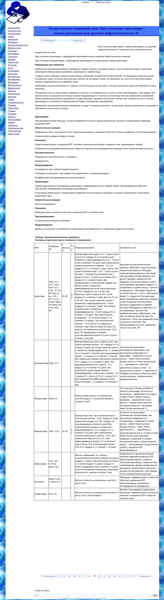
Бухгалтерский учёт (18, 45)
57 (84, 576)
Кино (10, 68)
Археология (14, 28)
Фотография (14, 120)
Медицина (13, 82)
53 (64, 576)
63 (115, 576)
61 (104, 576)
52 (59, 576)
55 (74, 576)
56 (79, 576)
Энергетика (14, 134)
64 (120, 576)
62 (109, 576)
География (13, 54)
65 (125, 576)
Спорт (11, 100)
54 (69, 576)
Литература (14, 77)
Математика (14, 79)
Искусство (13, 62)
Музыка (12, 91)
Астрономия (14, 34)
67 (135, 576)
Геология (12, 57)
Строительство (16, 102)
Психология (14, 94)
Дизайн (11, 59)
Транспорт (13, 108)
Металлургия (14, 85)
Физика (12, 117)
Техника (12, 105)
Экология (13, 125)
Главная (85, 2)
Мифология (14, 88)
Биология (13, 39)
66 (130, 576)
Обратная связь (103, 2)
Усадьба (12, 114)
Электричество (15, 128)
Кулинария (13, 71)
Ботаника (13, 42)
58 (90, 576)
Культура (12, 74)
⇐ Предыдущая (48, 40)
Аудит (11, 37)
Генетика (12, 51)
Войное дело (14, 48)
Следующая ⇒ (78, 40)
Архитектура (14, 31)
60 (99, 576)
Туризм (11, 111)
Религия (12, 97)
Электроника (14, 131)
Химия (11, 122)
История (12, 65)
